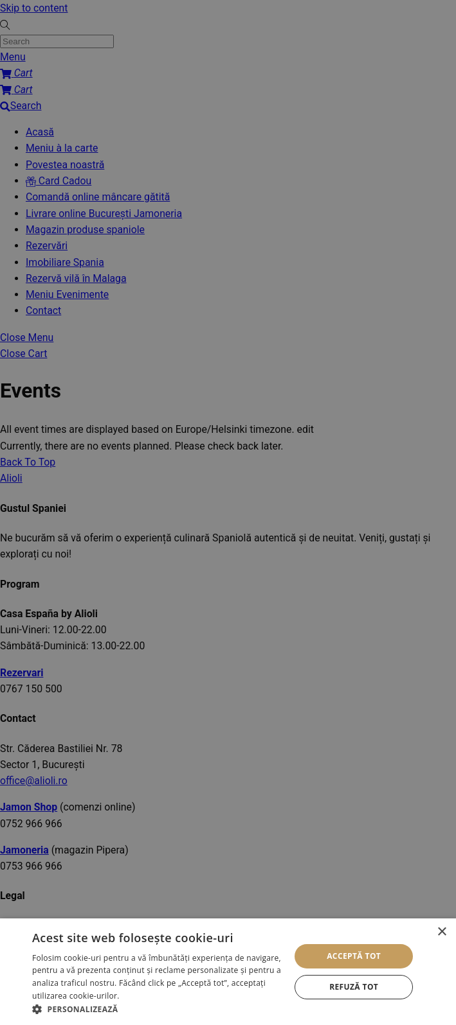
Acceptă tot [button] (354, 956)
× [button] (441, 932)
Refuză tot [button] (353, 986)
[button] (157, 1009)
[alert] (228, 512)
